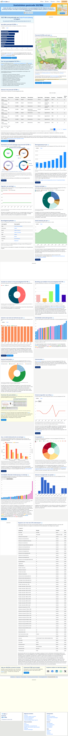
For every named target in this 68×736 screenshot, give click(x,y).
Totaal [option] (39, 401)
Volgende (64, 129)
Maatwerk (49, 732)
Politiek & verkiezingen (28, 729)
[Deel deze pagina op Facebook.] (52, 671)
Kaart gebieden (50, 723)
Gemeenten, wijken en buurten (30, 716)
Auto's (25, 723)
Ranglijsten (49, 720)
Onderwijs (4, 519)
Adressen (26, 715)
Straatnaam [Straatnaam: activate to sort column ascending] (4, 97)
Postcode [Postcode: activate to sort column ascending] (17, 97)
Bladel (15, 236)
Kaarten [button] (53, 1)
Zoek (41, 1)
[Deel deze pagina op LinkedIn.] (57, 671)
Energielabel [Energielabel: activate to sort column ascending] (59, 97)
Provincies (26, 718)
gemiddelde (39, 361)
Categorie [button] (21, 528)
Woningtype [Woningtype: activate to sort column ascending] (47, 97)
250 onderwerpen (8, 54)
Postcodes (26, 717)
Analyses (48, 715)
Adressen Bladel (5, 141)
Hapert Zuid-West (17, 232)
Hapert (15, 228)
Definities (14, 57)
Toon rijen (5, 127)
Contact (48, 731)
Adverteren (49, 730)
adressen (4, 55)
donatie (2, 671)
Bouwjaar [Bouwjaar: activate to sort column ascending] (53, 97)
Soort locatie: (3, 478)
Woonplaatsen (31, 717)
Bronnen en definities (51, 716)
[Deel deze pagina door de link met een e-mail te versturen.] (48, 671)
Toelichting (4, 180)
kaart (12, 53)
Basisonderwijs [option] (9, 478)
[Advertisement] (51, 25)
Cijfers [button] (46, 1)
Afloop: (36, 401)
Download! (4, 419)
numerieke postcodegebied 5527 (20, 63)
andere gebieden (28, 468)
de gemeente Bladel (62, 79)
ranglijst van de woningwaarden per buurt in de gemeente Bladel (52, 180)
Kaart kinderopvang (50, 724)
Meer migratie (10, 355)
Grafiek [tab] (3, 28)
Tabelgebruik (11, 141)
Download (64, 1)
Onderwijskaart (50, 725)
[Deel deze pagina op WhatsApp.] (61, 671)
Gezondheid (26, 724)
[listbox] (39, 401)
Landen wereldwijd (27, 720)
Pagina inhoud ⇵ (28, 12)
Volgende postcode (47, 82)
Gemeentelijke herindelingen (52, 717)
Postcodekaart (49, 727)
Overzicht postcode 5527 (6, 57)
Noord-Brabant (17, 238)
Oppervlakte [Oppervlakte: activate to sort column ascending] (40, 97)
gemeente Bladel (38, 430)
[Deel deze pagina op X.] (65, 671)
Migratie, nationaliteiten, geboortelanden (32, 727)
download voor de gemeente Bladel (56, 307)
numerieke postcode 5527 (46, 73)
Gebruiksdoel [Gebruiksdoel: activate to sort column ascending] (30, 97)
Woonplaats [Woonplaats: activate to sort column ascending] (23, 97)
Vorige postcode (39, 82)
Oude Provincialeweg (26, 17)
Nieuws (48, 718)
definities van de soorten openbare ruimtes (15, 138)
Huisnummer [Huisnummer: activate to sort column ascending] (10, 97)
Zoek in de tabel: (58, 93)
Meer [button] (58, 1)
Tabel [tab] (7, 28)
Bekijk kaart (62, 13)
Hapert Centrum (17, 230)
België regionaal (35, 720)
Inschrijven (26, 672)
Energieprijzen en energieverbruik (30, 725)
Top (56, 677)
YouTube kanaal (50, 734)
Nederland (42, 80)
